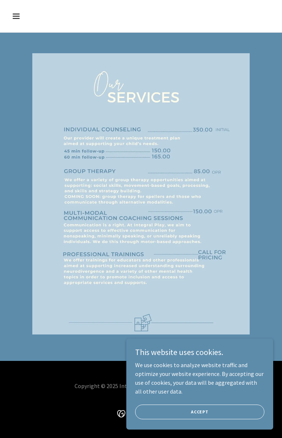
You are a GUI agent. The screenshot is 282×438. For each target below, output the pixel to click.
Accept (200, 427)
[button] (39, 16)
